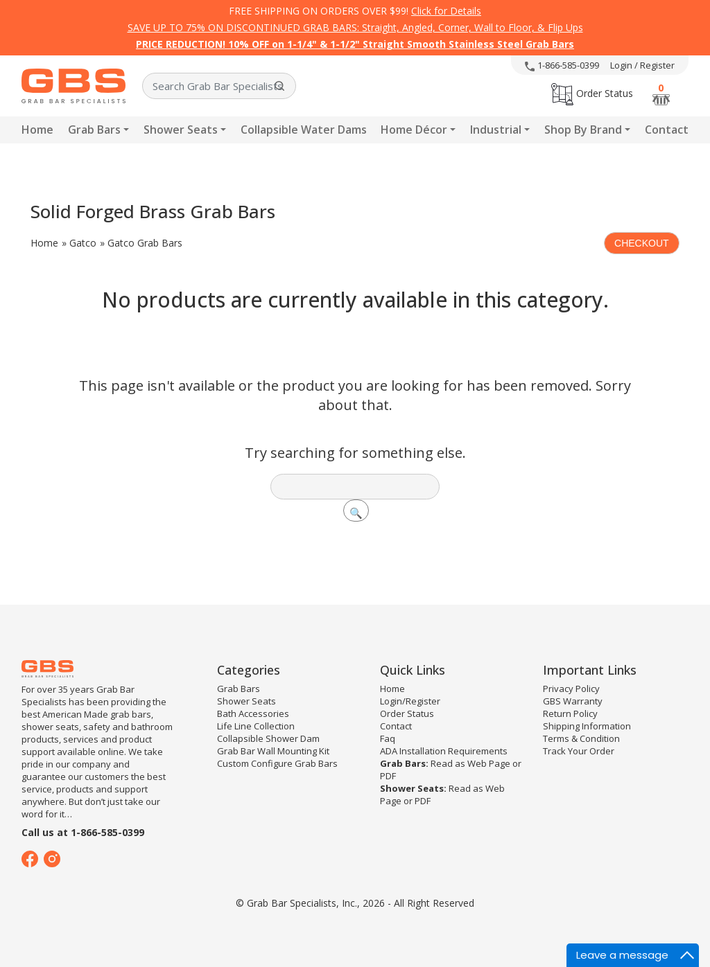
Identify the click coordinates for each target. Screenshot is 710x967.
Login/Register (410, 701)
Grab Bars (94, 129)
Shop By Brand (583, 129)
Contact (667, 129)
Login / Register (642, 65)
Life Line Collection (256, 726)
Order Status (592, 93)
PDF (388, 776)
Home (37, 129)
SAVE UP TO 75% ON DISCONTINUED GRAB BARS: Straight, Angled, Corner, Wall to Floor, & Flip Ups (355, 27)
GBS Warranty (573, 701)
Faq (387, 738)
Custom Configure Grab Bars (277, 763)
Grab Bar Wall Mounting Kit (273, 751)
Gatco (82, 242)
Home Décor (414, 129)
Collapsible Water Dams (304, 129)
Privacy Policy (571, 688)
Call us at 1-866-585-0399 (82, 832)
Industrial (495, 129)
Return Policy (570, 713)
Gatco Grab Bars (144, 242)
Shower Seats (181, 129)
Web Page (488, 763)
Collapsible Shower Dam (268, 738)
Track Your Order (578, 751)
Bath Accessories (253, 713)
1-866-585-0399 (562, 65)
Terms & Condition (581, 738)
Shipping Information (587, 726)
